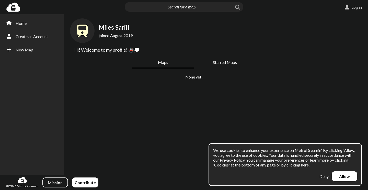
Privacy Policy (232, 160)
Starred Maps (225, 62)
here (305, 164)
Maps (163, 62)
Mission (55, 182)
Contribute (85, 182)
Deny (324, 176)
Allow (344, 176)
